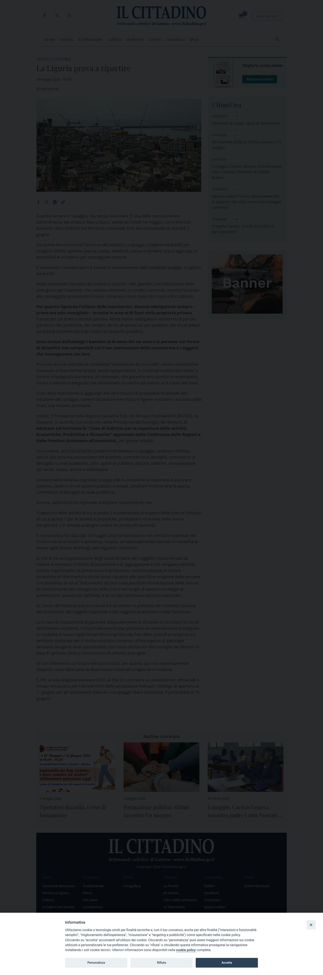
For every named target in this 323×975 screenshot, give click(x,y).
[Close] (311, 924)
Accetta (226, 962)
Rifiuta (161, 962)
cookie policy (186, 950)
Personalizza (96, 962)
